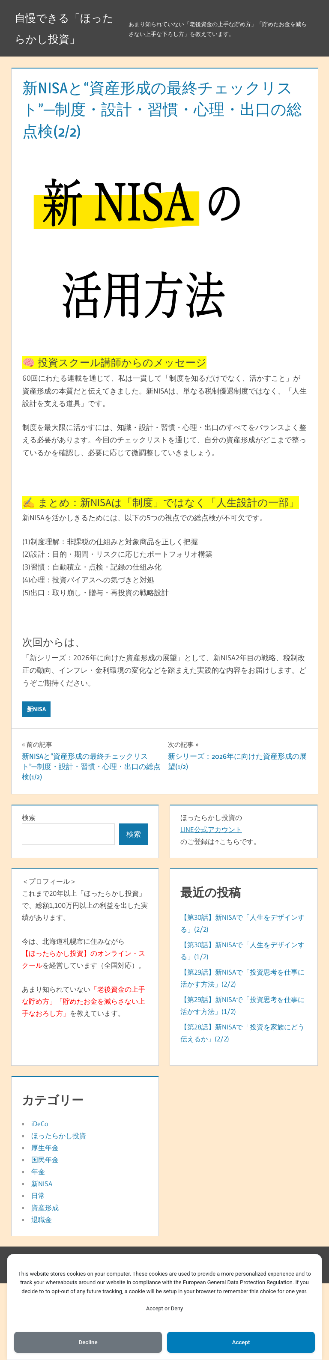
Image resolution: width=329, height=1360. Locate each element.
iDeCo (39, 1123)
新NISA (36, 709)
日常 (38, 1195)
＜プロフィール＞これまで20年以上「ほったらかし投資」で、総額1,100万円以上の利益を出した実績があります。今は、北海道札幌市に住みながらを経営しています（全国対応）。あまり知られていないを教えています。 (85, 947)
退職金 (41, 1219)
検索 (29, 817)
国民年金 (45, 1159)
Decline (88, 1341)
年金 (38, 1171)
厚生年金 (45, 1147)
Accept (241, 1341)
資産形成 (45, 1207)
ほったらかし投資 (58, 1135)
